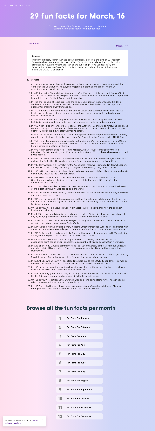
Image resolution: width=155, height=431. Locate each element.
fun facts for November (79, 407)
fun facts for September (79, 389)
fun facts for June (76, 363)
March (22, 5)
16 (29, 5)
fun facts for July (76, 371)
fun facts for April (76, 345)
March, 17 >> (122, 46)
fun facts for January (78, 318)
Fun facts (13, 5)
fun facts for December (79, 416)
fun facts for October (78, 398)
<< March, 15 (33, 43)
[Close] (42, 419)
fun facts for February (78, 327)
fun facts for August (77, 380)
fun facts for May (76, 354)
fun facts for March (77, 336)
